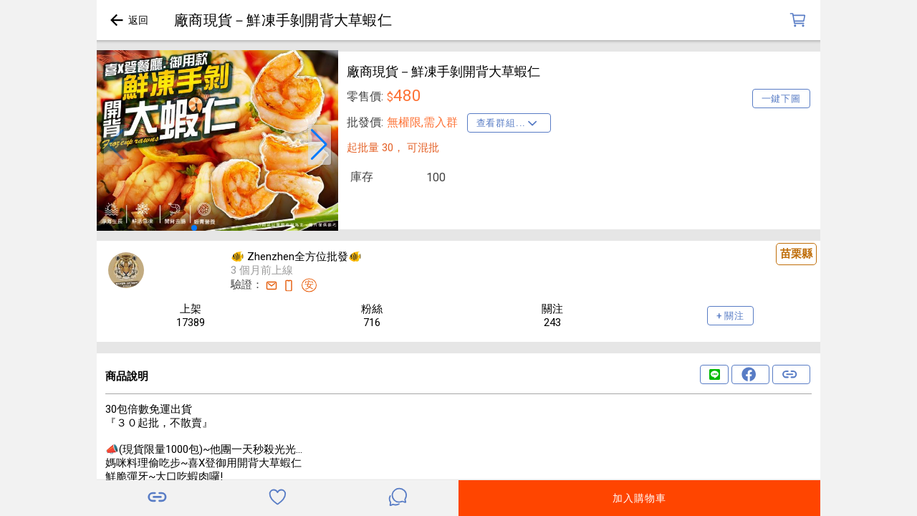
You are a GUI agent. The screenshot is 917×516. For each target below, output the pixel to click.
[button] (115, 145)
